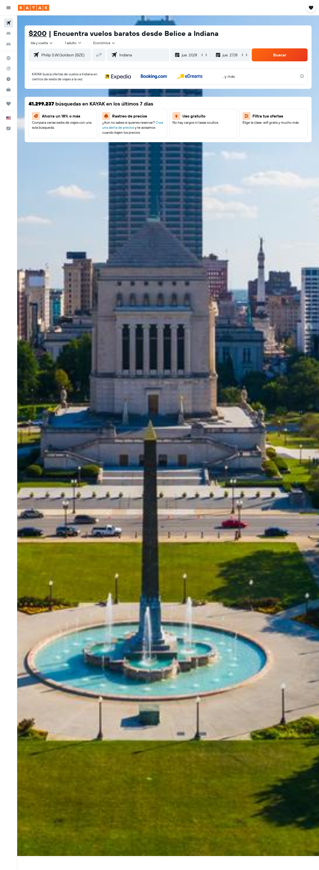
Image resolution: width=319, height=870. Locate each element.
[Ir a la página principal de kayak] (33, 8)
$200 (38, 33)
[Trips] (8, 104)
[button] (8, 7)
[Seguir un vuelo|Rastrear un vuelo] (8, 69)
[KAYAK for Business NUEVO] (8, 90)
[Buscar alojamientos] (8, 33)
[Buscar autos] (8, 44)
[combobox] (42, 42)
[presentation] (302, 76)
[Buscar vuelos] (8, 23)
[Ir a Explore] (8, 58)
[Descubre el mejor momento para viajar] (8, 79)
